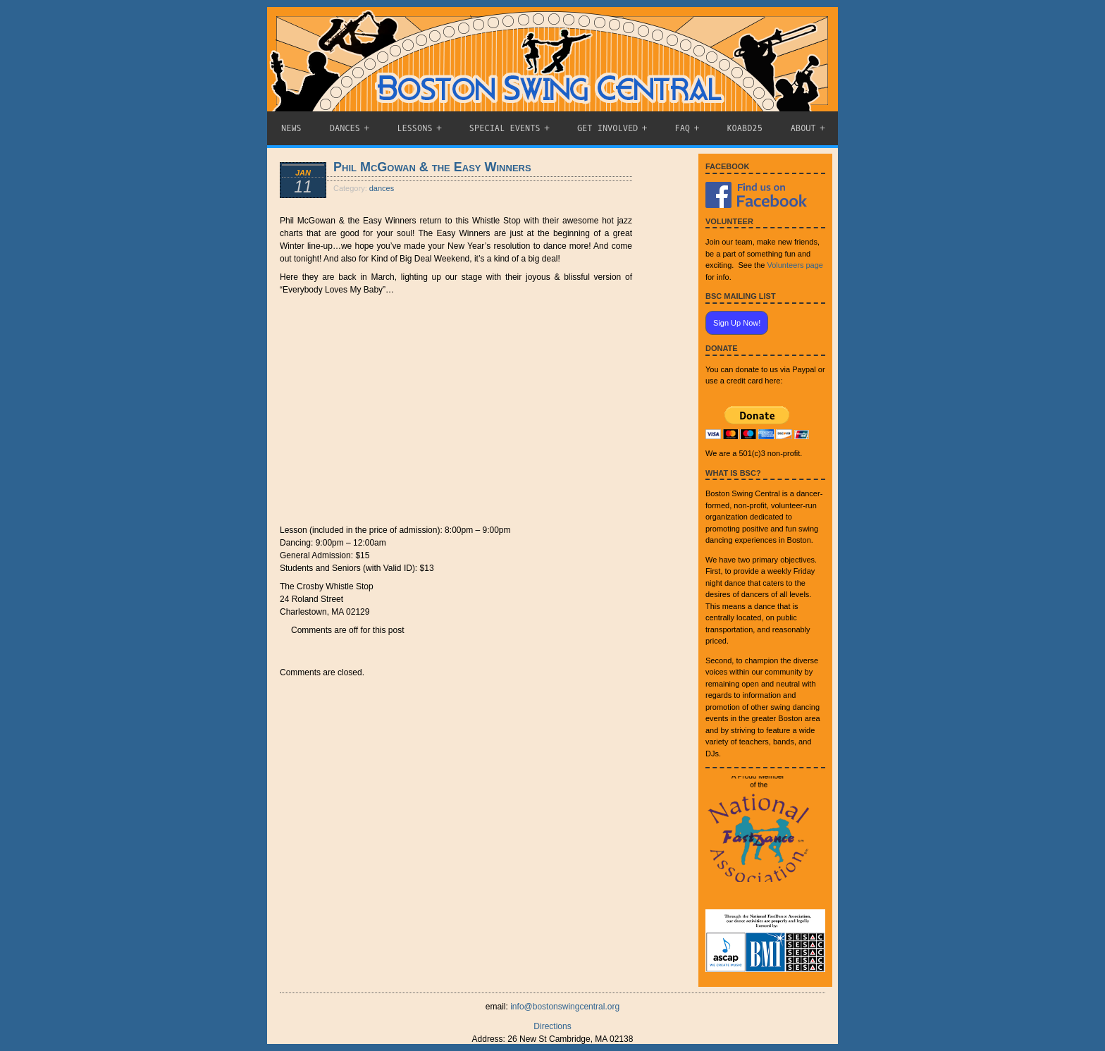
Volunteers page (795, 265)
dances (381, 188)
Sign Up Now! (736, 323)
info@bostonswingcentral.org (564, 1007)
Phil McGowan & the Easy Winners (432, 167)
